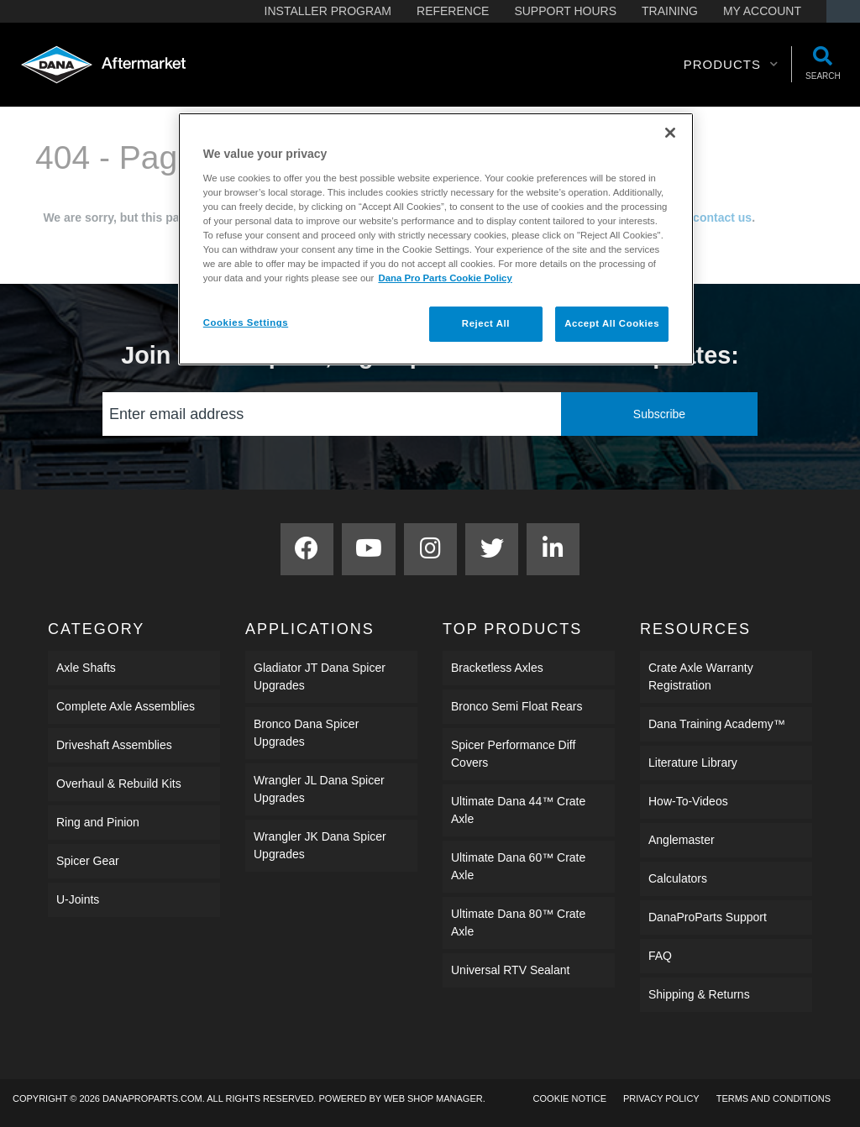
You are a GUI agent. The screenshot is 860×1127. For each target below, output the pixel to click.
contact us (722, 217)
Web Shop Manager (433, 1098)
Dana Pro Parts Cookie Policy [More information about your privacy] (444, 278)
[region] (436, 239)
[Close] (670, 132)
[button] (731, 65)
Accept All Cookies (611, 323)
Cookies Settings (245, 322)
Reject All (486, 323)
